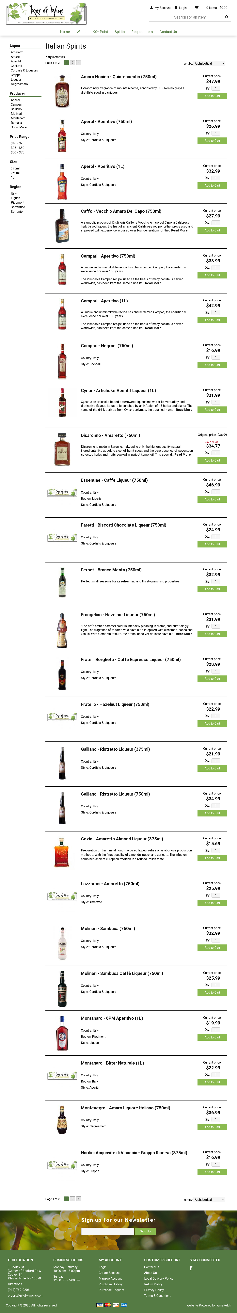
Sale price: (212, 442)
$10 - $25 (17, 143)
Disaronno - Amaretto (110, 435)
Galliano (16, 109)
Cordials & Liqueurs (24, 70)
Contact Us (168, 32)
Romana (16, 123)
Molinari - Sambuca (108, 928)
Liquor (15, 45)
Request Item (142, 32)
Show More (19, 127)
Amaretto (17, 52)
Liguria (15, 198)
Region (15, 187)
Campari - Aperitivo (108, 256)
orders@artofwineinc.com (25, 1295)
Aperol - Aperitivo (106, 121)
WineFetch (223, 1305)
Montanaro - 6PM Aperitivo (112, 1018)
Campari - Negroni (107, 345)
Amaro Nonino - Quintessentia (119, 76)
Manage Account (110, 1278)
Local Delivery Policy (158, 1278)
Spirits (118, 32)
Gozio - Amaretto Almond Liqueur (122, 838)
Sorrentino (18, 207)
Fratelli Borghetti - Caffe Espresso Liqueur (131, 659)
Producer (17, 93)
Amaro (15, 57)
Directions (15, 1284)
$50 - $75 (17, 152)
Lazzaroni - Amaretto (110, 883)
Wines (80, 32)
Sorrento (17, 212)
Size (13, 162)
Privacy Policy (154, 1290)
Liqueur (16, 79)
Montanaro (18, 118)
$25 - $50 (17, 148)
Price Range (19, 136)
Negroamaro (19, 84)
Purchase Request (111, 1290)
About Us (150, 1273)
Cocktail (16, 66)
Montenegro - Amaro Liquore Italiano (125, 1107)
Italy (14, 193)
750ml (15, 173)
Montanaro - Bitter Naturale (112, 1063)
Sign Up (145, 1231)
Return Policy (153, 1284)
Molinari (16, 114)
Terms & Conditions (157, 1296)
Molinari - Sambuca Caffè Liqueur (122, 973)
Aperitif (16, 61)
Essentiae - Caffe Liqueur (114, 480)
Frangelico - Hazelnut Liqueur (118, 614)
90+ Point (100, 32)
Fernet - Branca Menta (111, 569)
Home (65, 32)
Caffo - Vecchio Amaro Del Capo (121, 211)
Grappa (16, 75)
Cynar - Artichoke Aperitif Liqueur (118, 390)
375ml (15, 168)
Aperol (15, 100)
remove (58, 57)
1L (12, 177)
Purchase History (111, 1284)
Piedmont (17, 202)
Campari (16, 104)
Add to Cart (212, 96)
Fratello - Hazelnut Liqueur (115, 704)
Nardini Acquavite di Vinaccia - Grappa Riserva (134, 1152)
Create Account (109, 1273)
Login (181, 8)
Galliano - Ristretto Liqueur (115, 749)
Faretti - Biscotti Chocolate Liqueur (123, 525)
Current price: (212, 76)
